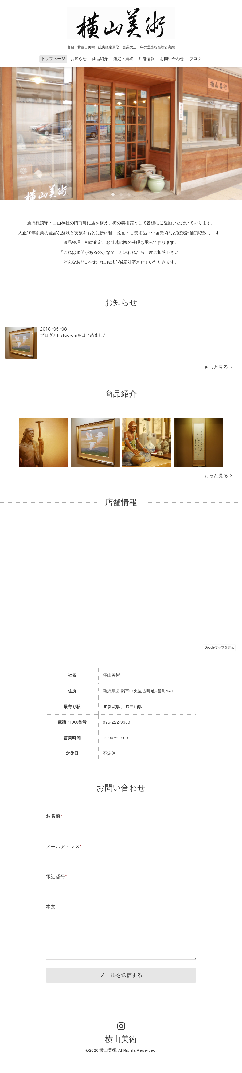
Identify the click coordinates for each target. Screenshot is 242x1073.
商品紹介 (100, 59)
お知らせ (79, 59)
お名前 (54, 816)
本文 (51, 906)
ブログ (195, 59)
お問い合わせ (172, 59)
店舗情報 (147, 59)
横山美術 (121, 1039)
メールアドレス (63, 846)
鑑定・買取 (123, 59)
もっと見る (218, 367)
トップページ (53, 59)
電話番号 (56, 876)
